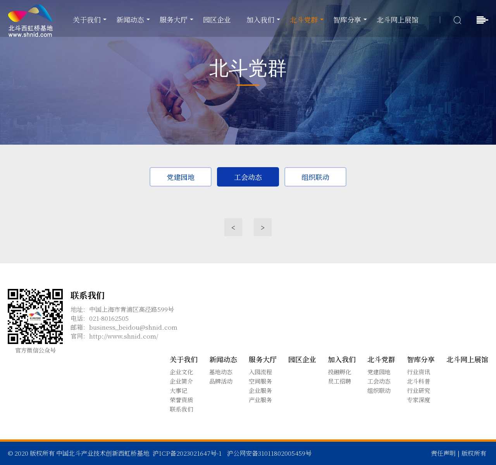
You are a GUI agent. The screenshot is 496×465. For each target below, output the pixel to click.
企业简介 (181, 381)
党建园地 (181, 178)
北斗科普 (418, 381)
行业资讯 (418, 372)
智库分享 (347, 19)
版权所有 (474, 453)
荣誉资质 (181, 400)
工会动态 (248, 178)
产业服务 (260, 400)
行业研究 (418, 390)
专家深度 (418, 400)
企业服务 (260, 390)
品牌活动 (220, 381)
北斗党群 (304, 19)
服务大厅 (174, 19)
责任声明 (443, 453)
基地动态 (220, 372)
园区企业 (217, 19)
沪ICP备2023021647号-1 (187, 453)
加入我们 (260, 19)
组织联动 (315, 178)
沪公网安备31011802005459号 (269, 453)
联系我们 (181, 409)
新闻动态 (130, 19)
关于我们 (87, 19)
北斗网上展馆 (397, 19)
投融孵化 (339, 372)
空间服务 (260, 381)
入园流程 (260, 372)
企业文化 (181, 372)
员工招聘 (339, 381)
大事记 (178, 390)
